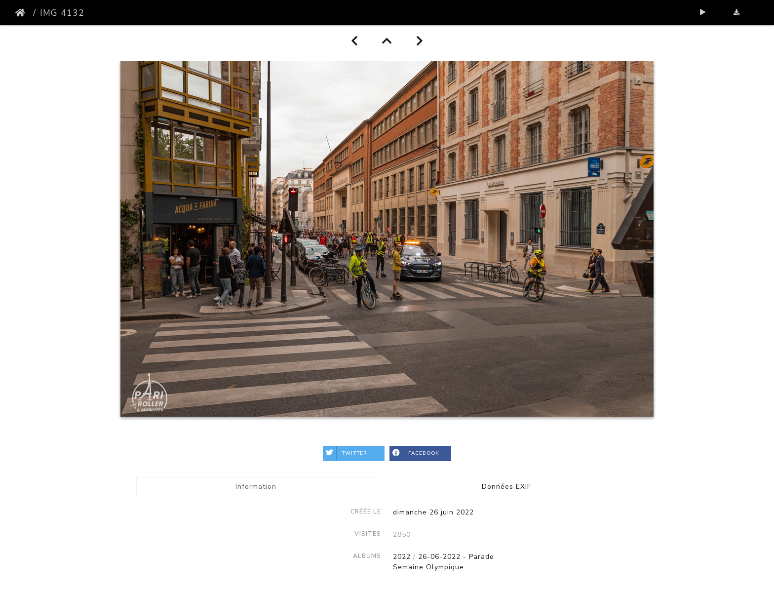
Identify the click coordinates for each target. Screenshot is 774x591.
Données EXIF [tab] (506, 486)
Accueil (22, 12)
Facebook (414, 453)
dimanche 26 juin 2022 (433, 512)
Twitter (345, 453)
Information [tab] (255, 486)
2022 (402, 556)
